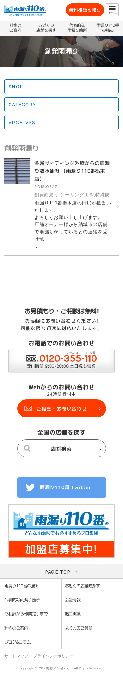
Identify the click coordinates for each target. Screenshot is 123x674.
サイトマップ (16, 656)
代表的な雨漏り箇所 (77, 27)
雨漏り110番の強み (107, 27)
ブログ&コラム (17, 642)
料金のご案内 (15, 27)
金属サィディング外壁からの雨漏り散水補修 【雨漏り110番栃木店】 (72, 171)
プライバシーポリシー (53, 656)
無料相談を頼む (85, 10)
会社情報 (73, 600)
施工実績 (73, 614)
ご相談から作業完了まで (26, 614)
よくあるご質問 (78, 628)
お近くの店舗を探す (46, 27)
